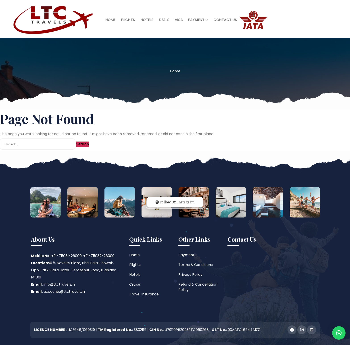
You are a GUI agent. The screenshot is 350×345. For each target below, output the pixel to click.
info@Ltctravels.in (59, 284)
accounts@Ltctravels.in (64, 291)
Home (110, 19)
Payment (186, 254)
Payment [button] (198, 19)
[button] (339, 333)
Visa (179, 19)
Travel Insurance (144, 294)
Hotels (147, 19)
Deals (164, 19)
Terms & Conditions (195, 264)
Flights (128, 19)
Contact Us (225, 19)
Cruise (134, 284)
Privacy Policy (190, 274)
